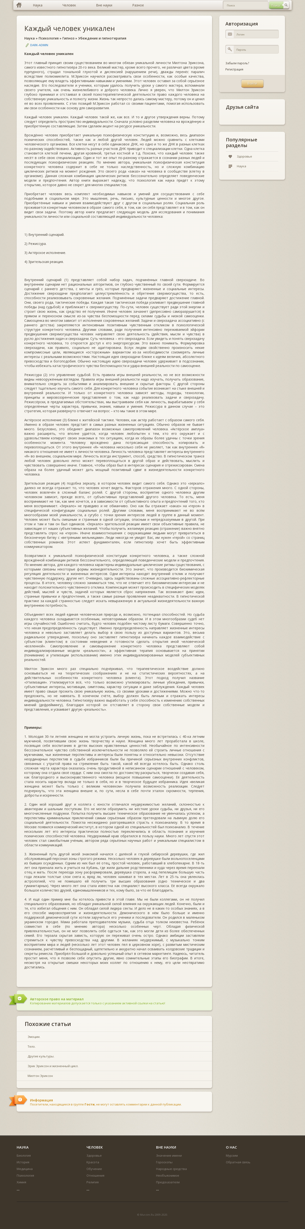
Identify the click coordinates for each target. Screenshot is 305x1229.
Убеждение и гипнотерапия (102, 38)
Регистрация (234, 69)
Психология (49, 38)
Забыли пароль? (237, 63)
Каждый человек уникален (69, 28)
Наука (29, 38)
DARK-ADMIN (39, 45)
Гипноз (68, 38)
